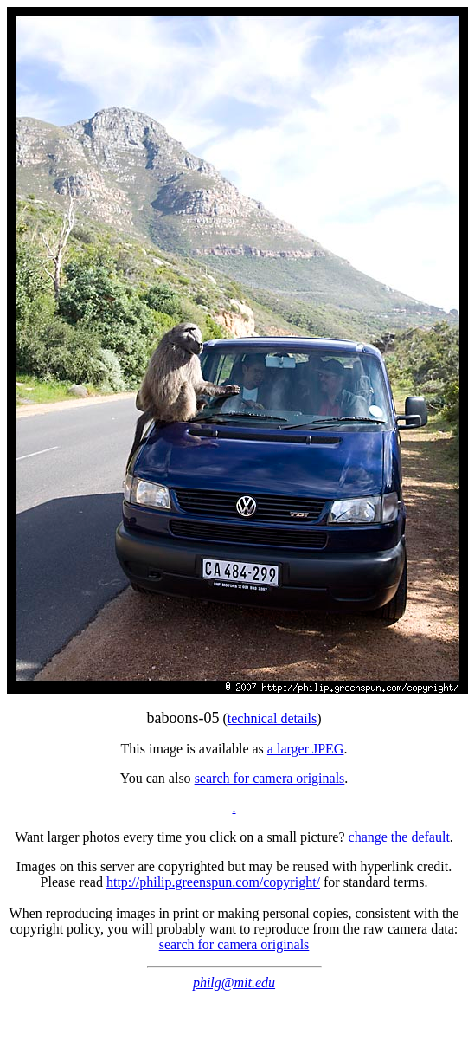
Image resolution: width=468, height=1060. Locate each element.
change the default (399, 837)
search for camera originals (270, 778)
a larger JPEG (305, 748)
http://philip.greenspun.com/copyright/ (213, 882)
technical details (272, 718)
